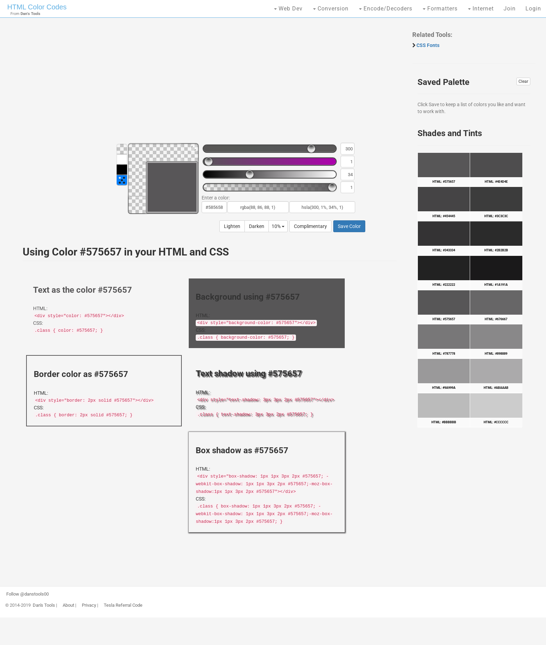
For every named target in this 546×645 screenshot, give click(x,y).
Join (510, 8)
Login (533, 8)
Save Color (349, 226)
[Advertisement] (206, 83)
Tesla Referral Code (123, 605)
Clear (523, 81)
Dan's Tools (44, 605)
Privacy (89, 605)
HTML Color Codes (37, 7)
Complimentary (310, 226)
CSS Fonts (427, 45)
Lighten (232, 226)
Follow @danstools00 (27, 594)
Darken (256, 226)
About (68, 605)
